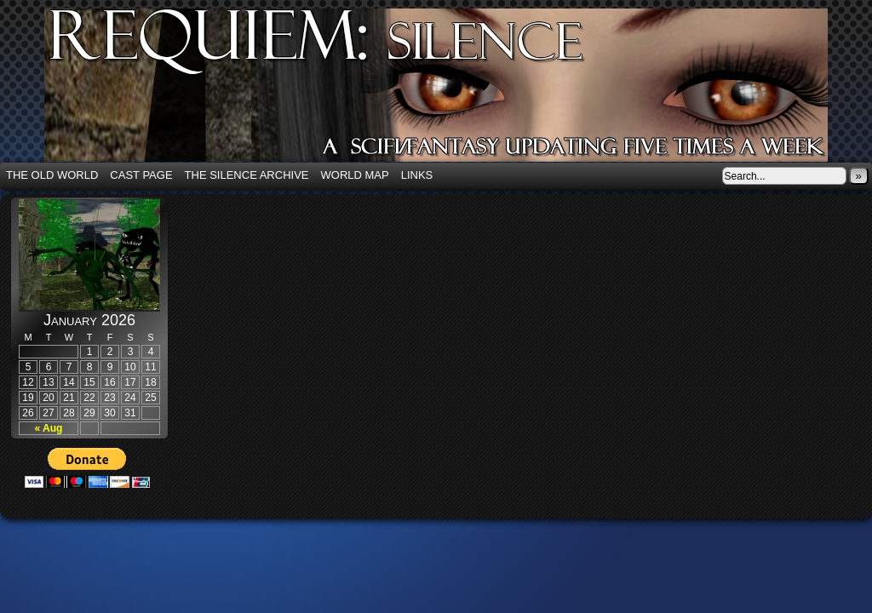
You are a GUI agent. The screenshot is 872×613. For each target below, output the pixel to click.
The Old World (52, 175)
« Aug (49, 428)
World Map (355, 175)
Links (417, 175)
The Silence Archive (247, 175)
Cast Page (141, 175)
